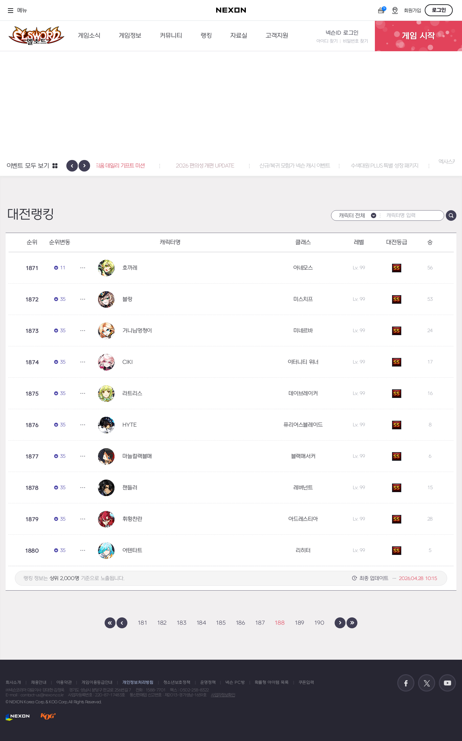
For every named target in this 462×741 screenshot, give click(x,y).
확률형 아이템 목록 (272, 682)
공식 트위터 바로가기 (427, 683)
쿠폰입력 (306, 682)
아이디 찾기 (327, 41)
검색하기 (451, 215)
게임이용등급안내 (97, 682)
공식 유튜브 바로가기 (447, 683)
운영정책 (208, 682)
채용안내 (39, 682)
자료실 (238, 35)
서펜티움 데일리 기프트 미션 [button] (141, 166)
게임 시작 (418, 36)
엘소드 (34, 36)
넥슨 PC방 (235, 682)
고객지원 (277, 35)
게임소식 (89, 35)
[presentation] (72, 166)
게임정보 (130, 35)
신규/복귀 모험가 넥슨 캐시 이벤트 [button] (320, 166)
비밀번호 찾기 (355, 41)
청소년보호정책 (176, 682)
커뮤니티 (171, 35)
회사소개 (13, 682)
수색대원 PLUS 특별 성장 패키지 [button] (410, 166)
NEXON (18, 717)
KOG (48, 717)
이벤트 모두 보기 (28, 166)
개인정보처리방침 (137, 682)
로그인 (439, 10)
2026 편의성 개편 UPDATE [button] (231, 166)
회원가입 (412, 11)
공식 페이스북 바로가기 (406, 683)
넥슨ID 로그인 (342, 33)
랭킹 (206, 35)
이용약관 (64, 682)
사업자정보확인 (223, 695)
